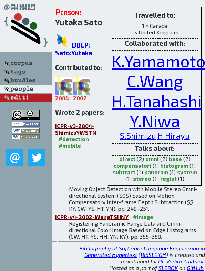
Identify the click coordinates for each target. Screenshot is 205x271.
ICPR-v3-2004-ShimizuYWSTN (75, 129)
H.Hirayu (173, 135)
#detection (74, 139)
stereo (142, 178)
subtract (124, 172)
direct (127, 159)
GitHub (195, 267)
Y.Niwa (155, 121)
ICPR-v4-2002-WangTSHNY (92, 216)
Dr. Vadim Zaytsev (181, 261)
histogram (174, 165)
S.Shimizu (138, 135)
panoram (156, 172)
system (187, 172)
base (175, 159)
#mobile (70, 145)
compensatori (132, 165)
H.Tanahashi (157, 101)
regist (168, 178)
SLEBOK (168, 267)
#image (143, 216)
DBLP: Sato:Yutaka (73, 49)
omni (152, 159)
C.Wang (155, 81)
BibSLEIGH (153, 254)
